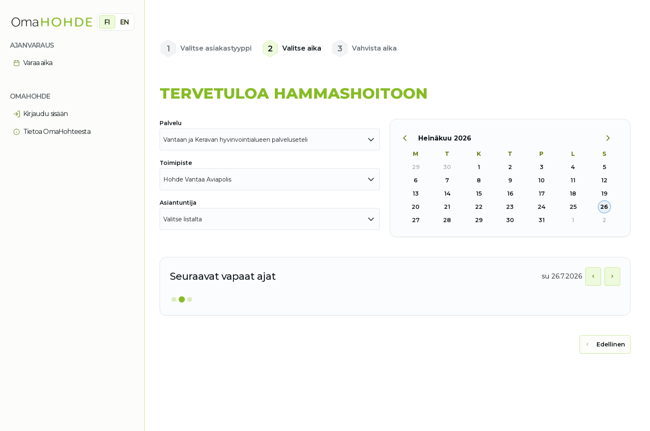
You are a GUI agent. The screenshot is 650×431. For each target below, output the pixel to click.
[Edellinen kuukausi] (409, 138)
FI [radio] (107, 22)
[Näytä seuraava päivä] (612, 276)
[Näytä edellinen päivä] (593, 276)
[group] (115, 22)
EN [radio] (124, 22)
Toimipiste (176, 163)
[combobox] (270, 139)
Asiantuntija (178, 202)
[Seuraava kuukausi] (611, 138)
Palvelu (171, 123)
